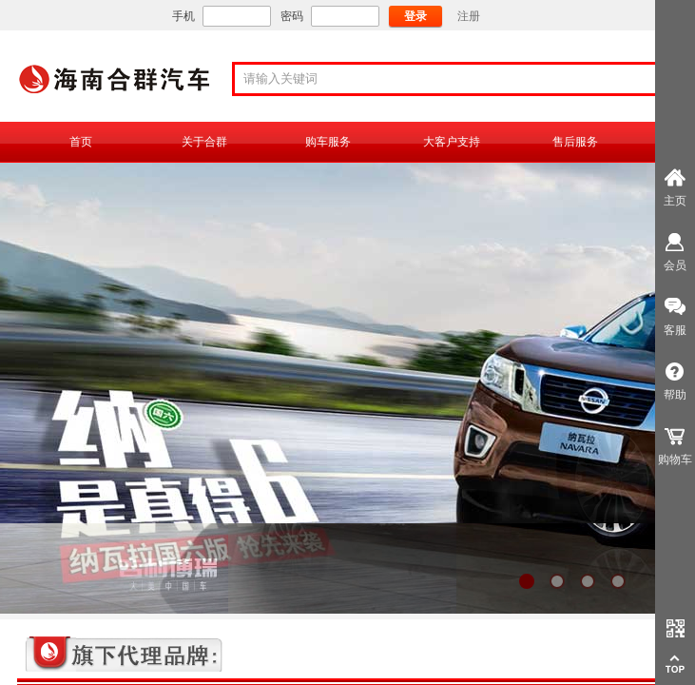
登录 (415, 16)
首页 (80, 141)
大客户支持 (451, 141)
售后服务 (575, 141)
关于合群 (204, 141)
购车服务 (328, 141)
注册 (468, 16)
